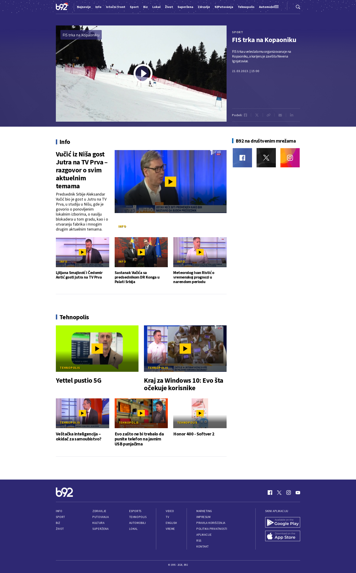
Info (122, 226)
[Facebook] (242, 157)
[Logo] (62, 7)
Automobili (137, 523)
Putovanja (100, 517)
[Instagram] (290, 157)
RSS (198, 541)
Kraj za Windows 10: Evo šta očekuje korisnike (183, 384)
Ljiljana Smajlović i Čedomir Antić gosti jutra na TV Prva (79, 274)
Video (170, 511)
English (171, 523)
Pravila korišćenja (210, 523)
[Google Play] (282, 522)
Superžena (100, 529)
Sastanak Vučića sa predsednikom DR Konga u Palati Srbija (137, 277)
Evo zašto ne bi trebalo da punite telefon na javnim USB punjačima (139, 438)
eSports (135, 511)
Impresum (203, 517)
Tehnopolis (70, 368)
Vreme (170, 529)
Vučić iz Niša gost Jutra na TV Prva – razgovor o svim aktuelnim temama (82, 170)
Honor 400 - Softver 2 (193, 433)
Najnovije (84, 7)
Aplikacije (204, 535)
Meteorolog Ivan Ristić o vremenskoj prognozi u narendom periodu (193, 277)
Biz (58, 523)
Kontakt (202, 546)
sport (237, 32)
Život (60, 529)
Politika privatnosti (211, 529)
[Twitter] (266, 157)
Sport (60, 517)
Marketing (204, 511)
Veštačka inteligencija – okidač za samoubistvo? (78, 436)
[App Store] (282, 536)
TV (167, 517)
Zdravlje (99, 511)
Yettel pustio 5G (78, 380)
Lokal (133, 529)
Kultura (98, 523)
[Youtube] (298, 492)
